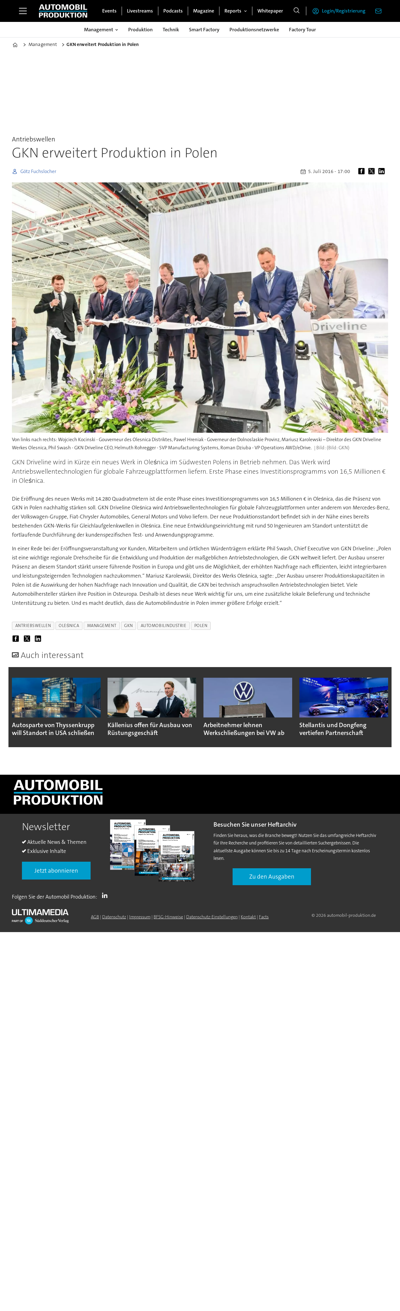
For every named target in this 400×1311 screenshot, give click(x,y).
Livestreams (140, 11)
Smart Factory (204, 29)
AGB (95, 917)
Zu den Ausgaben (271, 876)
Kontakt (248, 917)
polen (201, 625)
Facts (264, 917)
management (101, 625)
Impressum (139, 917)
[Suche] (296, 11)
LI (106, 895)
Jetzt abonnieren (56, 871)
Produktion (140, 29)
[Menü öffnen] (23, 11)
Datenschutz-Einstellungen (212, 917)
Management (98, 29)
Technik (171, 29)
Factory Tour (302, 29)
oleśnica (69, 625)
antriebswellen (33, 625)
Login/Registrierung (344, 11)
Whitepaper (270, 11)
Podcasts (173, 11)
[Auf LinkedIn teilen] (382, 171)
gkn (128, 625)
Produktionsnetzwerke (254, 29)
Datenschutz (114, 917)
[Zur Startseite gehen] (63, 11)
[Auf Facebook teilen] (362, 171)
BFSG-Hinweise (168, 917)
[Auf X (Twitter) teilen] (372, 171)
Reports (232, 11)
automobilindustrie (164, 625)
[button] (376, 708)
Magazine (203, 11)
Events (109, 11)
